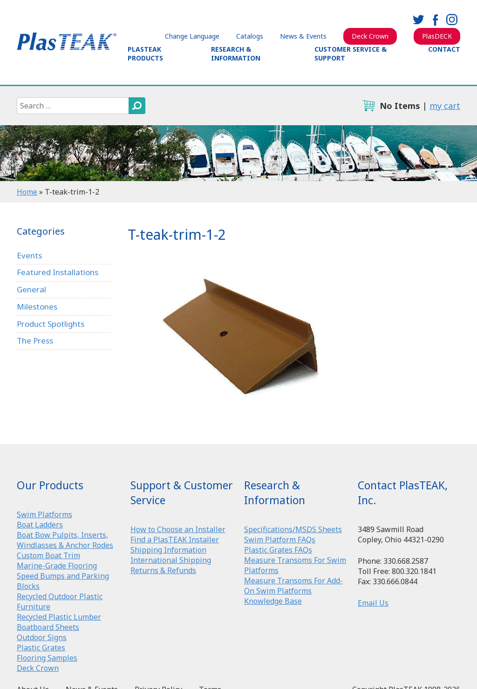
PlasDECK (437, 36)
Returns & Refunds (163, 570)
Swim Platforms (44, 514)
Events (29, 255)
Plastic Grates (41, 647)
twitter (418, 19)
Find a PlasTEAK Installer (174, 539)
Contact (444, 49)
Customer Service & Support (350, 53)
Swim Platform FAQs (279, 539)
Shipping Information (168, 550)
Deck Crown (370, 36)
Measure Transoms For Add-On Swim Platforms (293, 585)
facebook (435, 19)
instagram (451, 19)
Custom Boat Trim (48, 555)
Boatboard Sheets (48, 627)
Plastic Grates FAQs (278, 550)
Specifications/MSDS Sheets (293, 529)
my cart (444, 105)
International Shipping (170, 560)
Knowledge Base (273, 601)
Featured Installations (57, 272)
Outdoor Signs (42, 637)
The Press (35, 340)
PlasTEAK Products (145, 53)
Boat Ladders (40, 525)
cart (368, 105)
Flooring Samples (47, 658)
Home (27, 192)
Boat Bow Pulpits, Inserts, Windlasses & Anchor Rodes (65, 540)
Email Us (373, 603)
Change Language (192, 36)
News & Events (303, 36)
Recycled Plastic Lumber (59, 617)
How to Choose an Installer (177, 529)
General (31, 289)
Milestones (37, 306)
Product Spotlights (50, 323)
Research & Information (235, 53)
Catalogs (249, 36)
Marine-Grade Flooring (57, 566)
